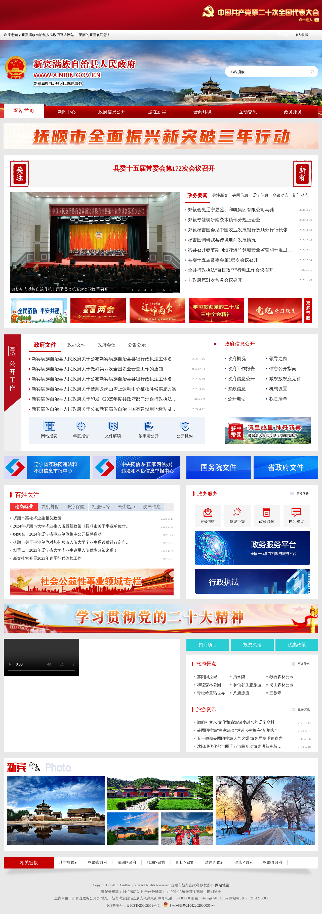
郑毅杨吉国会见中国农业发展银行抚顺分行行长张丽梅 (241, 229)
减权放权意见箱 (285, 378)
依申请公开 (149, 436)
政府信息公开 (241, 378)
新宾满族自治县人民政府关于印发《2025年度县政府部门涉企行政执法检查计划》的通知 (105, 399)
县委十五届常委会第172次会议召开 (164, 168)
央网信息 (240, 195)
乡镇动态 (280, 195)
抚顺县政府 (272, 862)
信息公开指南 (282, 368)
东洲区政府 (126, 862)
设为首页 (285, 35)
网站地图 (222, 885)
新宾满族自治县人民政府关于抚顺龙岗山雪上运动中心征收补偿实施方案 (104, 388)
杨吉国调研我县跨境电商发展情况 (222, 239)
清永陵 (239, 677)
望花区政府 (243, 862)
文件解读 (113, 436)
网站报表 (49, 436)
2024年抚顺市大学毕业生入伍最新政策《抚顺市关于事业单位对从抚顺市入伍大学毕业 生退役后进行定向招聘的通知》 (72, 526)
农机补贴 (50, 506)
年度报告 (81, 436)
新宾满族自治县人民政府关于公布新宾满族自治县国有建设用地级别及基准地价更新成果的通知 (105, 409)
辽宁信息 (260, 195)
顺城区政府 (156, 862)
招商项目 (208, 644)
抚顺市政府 (97, 862)
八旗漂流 (241, 693)
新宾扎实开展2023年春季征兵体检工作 (47, 558)
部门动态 (301, 195)
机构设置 (278, 388)
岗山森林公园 (281, 685)
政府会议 (107, 344)
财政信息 (237, 388)
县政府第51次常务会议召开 (215, 280)
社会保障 (101, 506)
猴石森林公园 (281, 677)
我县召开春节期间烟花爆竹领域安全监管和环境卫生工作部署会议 (241, 249)
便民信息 (152, 506)
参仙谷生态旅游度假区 (249, 685)
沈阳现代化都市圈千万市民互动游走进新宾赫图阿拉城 (240, 746)
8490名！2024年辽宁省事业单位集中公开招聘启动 (57, 534)
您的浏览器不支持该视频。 (41, 657)
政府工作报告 (241, 368)
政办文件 (76, 344)
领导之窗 (278, 358)
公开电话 (237, 398)
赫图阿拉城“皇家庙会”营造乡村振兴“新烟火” (236, 730)
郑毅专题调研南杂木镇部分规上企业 (224, 219)
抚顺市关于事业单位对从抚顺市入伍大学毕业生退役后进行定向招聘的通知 (72, 542)
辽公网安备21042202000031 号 (189, 905)
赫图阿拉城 (207, 677)
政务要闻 (197, 195)
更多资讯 (304, 709)
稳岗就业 (24, 506)
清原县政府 (214, 862)
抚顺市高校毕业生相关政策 (37, 518)
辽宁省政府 (68, 862)
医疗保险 (76, 506)
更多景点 (304, 664)
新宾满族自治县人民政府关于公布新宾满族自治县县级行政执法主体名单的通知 (105, 358)
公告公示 (137, 344)
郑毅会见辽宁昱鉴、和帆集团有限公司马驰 (231, 209)
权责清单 (278, 398)
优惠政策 (297, 644)
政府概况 (237, 358)
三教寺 (275, 693)
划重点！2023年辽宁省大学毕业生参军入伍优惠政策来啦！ (65, 550)
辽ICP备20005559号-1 (143, 905)
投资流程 (252, 644)
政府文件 (45, 345)
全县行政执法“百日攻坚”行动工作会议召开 (230, 270)
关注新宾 (220, 195)
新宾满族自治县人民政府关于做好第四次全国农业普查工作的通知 (97, 368)
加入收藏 (301, 35)
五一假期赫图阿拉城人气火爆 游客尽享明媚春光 (240, 738)
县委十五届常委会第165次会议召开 (223, 260)
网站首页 (23, 111)
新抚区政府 (185, 862)
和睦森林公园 (209, 685)
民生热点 (126, 506)
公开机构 (185, 436)
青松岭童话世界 (211, 693)
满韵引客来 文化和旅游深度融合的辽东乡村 (235, 722)
